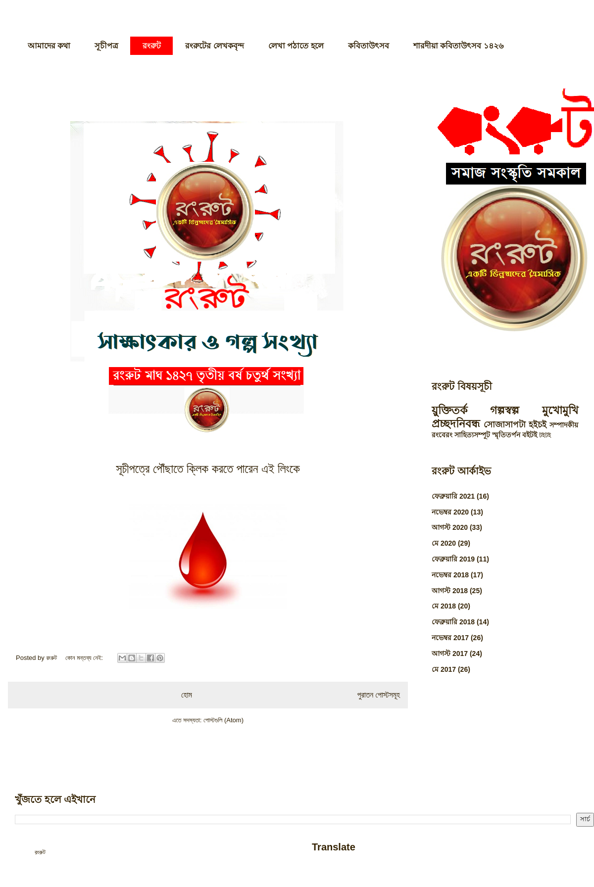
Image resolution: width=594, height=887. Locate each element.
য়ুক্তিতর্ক (449, 410)
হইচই (537, 424)
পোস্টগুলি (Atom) (223, 720)
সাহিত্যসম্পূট (472, 435)
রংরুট (152, 46)
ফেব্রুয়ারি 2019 (453, 559)
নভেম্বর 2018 (450, 575)
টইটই (545, 435)
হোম (186, 695)
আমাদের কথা (49, 46)
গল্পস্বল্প (504, 410)
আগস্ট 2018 (450, 591)
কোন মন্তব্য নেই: (85, 657)
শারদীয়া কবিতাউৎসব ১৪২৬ (458, 46)
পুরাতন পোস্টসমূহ (378, 695)
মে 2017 (444, 669)
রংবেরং (442, 435)
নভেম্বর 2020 (450, 512)
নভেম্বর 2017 (450, 638)
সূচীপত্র (106, 46)
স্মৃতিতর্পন (506, 435)
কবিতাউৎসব (368, 46)
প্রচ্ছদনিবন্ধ (456, 424)
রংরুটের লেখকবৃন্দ (214, 46)
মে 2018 (444, 606)
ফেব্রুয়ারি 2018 (453, 622)
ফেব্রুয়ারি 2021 (453, 496)
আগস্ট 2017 (450, 653)
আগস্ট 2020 (450, 527)
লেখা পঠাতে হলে (296, 46)
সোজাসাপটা (505, 424)
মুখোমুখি (560, 410)
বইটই (529, 435)
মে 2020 (444, 543)
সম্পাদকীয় (563, 425)
